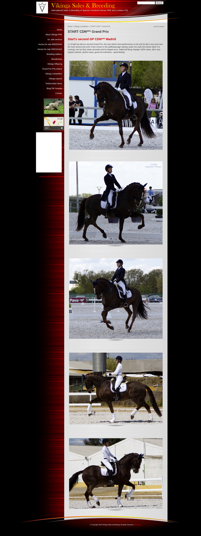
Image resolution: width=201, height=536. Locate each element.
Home (70, 26)
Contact (58, 93)
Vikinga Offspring (54, 64)
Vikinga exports (55, 78)
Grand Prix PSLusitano (52, 69)
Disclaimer (138, 525)
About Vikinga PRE (54, 34)
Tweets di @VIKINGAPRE (50, 176)
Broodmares (57, 59)
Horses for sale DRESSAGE (50, 49)
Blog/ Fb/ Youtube (54, 88)
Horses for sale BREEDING (50, 44)
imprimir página (159, 26)
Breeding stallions (54, 54)
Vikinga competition (81, 26)
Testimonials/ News (53, 83)
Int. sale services (55, 39)
